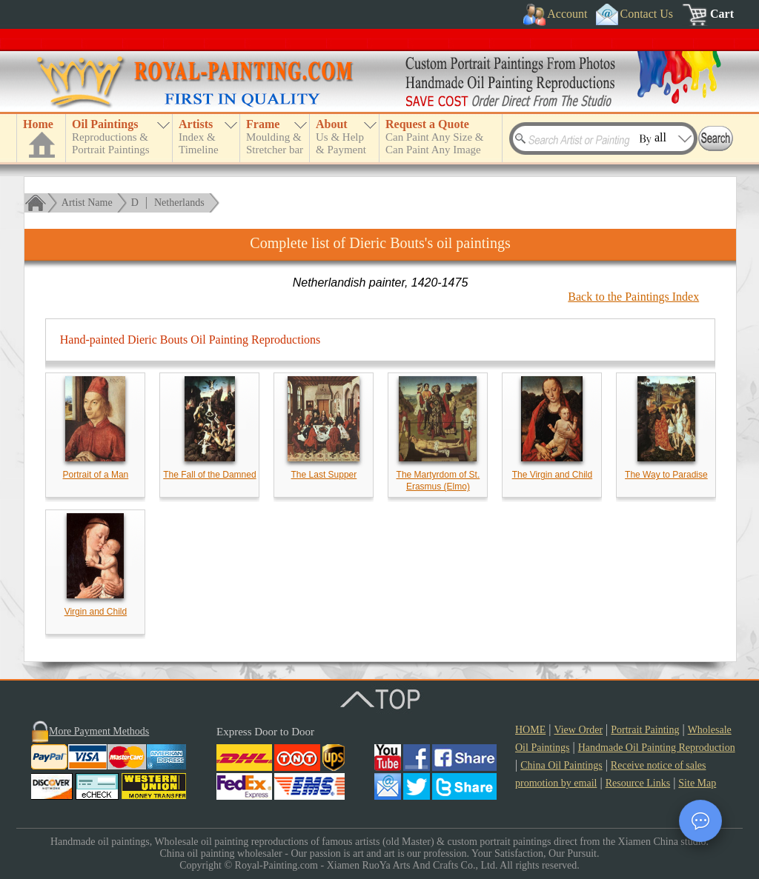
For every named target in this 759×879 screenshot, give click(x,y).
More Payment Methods (99, 731)
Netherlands (179, 202)
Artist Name (87, 202)
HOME (530, 729)
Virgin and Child (95, 611)
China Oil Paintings (561, 765)
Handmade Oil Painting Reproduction (656, 747)
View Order (578, 729)
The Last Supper (324, 474)
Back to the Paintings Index (633, 296)
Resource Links (638, 783)
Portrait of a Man (96, 474)
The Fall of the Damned (209, 474)
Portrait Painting (645, 729)
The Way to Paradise (666, 474)
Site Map (697, 783)
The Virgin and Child (552, 474)
